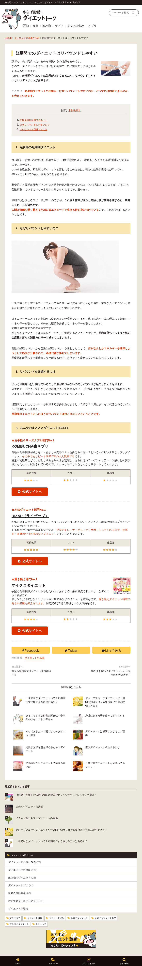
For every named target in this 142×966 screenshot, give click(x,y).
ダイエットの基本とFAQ (26, 37)
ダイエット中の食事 (22, 858)
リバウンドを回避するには (35, 129)
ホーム (8, 950)
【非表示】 (74, 110)
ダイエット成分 (59, 907)
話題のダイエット (83, 907)
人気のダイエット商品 (111, 907)
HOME (8, 37)
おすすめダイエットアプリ (25, 889)
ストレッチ (43, 912)
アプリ (92, 25)
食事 (35, 25)
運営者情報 (20, 950)
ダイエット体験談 (18, 897)
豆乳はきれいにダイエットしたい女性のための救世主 (110, 678)
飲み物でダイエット (22, 866)
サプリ (59, 25)
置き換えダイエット (20, 912)
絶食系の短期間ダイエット (35, 119)
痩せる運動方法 (19, 882)
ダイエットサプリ (20, 874)
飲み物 (46, 25)
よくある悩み (75, 25)
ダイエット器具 (36, 907)
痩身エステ (15, 907)
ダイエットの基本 (37, 663)
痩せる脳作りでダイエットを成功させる (31, 678)
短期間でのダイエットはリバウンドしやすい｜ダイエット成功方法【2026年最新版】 (43, 2)
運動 (26, 25)
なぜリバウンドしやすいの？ (37, 124)
